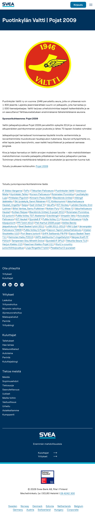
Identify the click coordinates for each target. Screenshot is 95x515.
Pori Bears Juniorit (30, 233)
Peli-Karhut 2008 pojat (47, 222)
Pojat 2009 (42, 166)
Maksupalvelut (10, 316)
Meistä (6, 376)
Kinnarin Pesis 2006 (40, 197)
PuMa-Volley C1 (51, 219)
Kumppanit (8, 414)
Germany (18, 509)
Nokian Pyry (52, 208)
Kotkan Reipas (19, 212)
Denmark (37, 506)
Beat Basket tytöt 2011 (31, 226)
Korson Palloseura (40, 194)
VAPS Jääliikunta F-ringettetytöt (52, 237)
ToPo (26, 190)
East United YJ (37, 204)
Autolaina (7, 353)
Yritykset (7, 273)
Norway (25, 506)
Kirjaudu (78, 4)
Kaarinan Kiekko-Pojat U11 (39, 244)
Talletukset (8, 340)
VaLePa (51, 204)
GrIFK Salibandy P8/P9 (54, 233)
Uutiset (6, 393)
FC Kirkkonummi (56, 201)
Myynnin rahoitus (11, 308)
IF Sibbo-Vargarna (12, 190)
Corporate (73, 509)
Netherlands (64, 506)
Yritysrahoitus (9, 304)
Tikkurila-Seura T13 (76, 240)
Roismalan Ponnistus (63, 194)
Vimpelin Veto (68, 215)
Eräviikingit (53, 215)
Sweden (12, 506)
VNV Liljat (72, 226)
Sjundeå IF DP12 (55, 240)
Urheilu (6, 406)
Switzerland (44, 509)
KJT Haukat (21, 219)
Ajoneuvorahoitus (12, 312)
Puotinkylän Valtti (64, 190)
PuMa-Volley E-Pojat (34, 229)
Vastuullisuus (9, 402)
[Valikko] (91, 5)
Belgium (78, 506)
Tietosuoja (8, 385)
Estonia (50, 506)
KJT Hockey (63, 204)
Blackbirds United (62, 197)
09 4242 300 (67, 493)
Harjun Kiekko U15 (12, 244)
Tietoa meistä (11, 371)
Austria (30, 509)
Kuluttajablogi (10, 361)
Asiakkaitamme (10, 410)
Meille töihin (9, 397)
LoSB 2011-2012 (55, 226)
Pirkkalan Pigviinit (18, 197)
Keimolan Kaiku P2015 (20, 237)
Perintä (6, 321)
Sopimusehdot (10, 381)
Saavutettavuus (10, 389)
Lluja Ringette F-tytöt (37, 247)
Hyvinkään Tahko (19, 194)
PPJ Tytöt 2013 (25, 222)
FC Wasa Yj (67, 208)
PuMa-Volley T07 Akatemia (30, 215)
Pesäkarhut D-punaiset (63, 247)
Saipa (25, 204)
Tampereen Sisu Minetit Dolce (28, 240)
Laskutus (7, 300)
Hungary (58, 509)
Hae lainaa (8, 344)
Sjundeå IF (35, 219)
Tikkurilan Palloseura (42, 190)
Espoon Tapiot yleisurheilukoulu (64, 229)
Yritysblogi (8, 325)
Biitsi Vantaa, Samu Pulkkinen (28, 208)
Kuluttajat (7, 278)
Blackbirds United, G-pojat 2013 (47, 212)
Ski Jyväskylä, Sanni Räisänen (30, 201)
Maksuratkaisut (10, 349)
